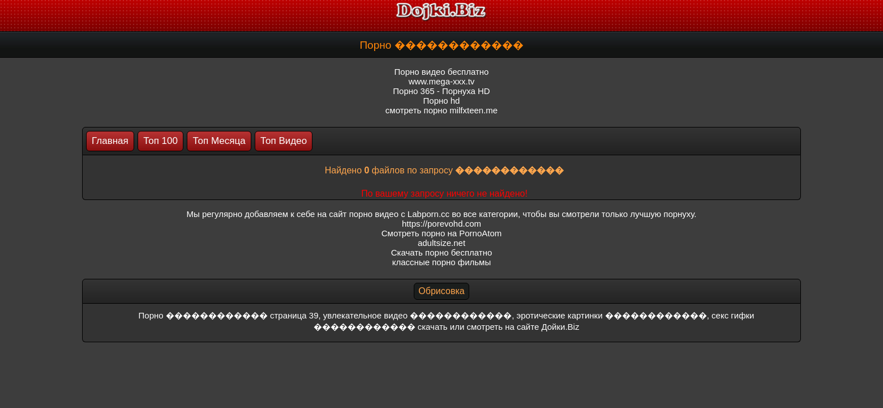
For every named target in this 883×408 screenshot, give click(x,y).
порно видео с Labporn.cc (399, 214)
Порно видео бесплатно (442, 71)
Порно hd (441, 100)
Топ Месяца (218, 140)
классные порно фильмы (441, 262)
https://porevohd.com (441, 223)
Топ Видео (283, 140)
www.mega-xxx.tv (442, 81)
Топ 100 (160, 140)
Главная (110, 140)
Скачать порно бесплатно (441, 252)
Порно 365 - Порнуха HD (441, 91)
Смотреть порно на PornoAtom (442, 233)
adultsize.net (441, 243)
